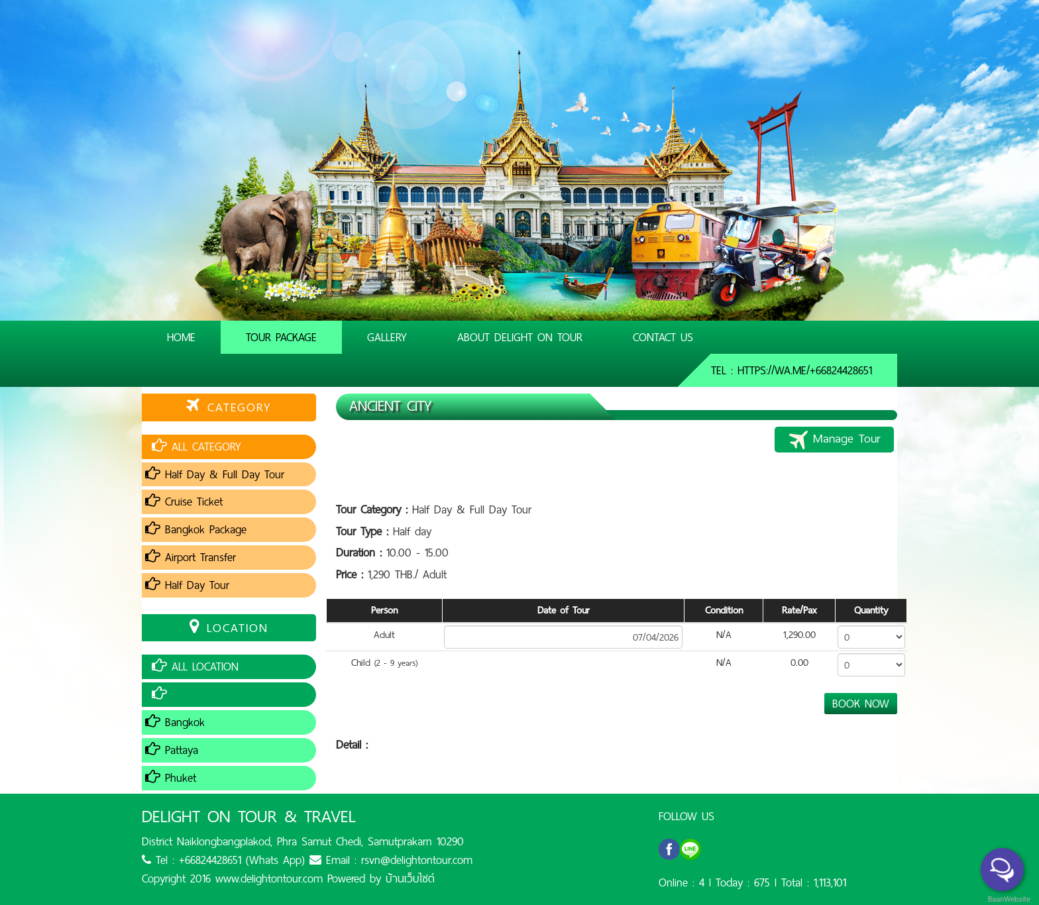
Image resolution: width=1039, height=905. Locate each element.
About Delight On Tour (519, 337)
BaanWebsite (1008, 899)
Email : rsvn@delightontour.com (390, 860)
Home (181, 337)
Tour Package (281, 337)
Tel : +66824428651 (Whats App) (223, 860)
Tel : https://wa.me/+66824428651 (791, 370)
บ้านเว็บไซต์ (410, 878)
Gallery (387, 337)
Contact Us (663, 337)
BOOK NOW (860, 704)
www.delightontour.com (269, 878)
